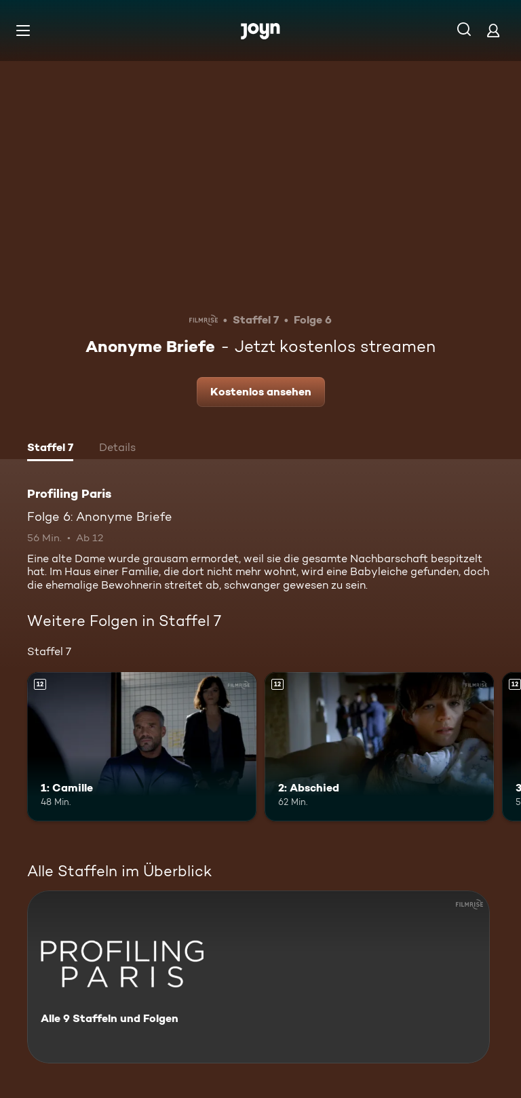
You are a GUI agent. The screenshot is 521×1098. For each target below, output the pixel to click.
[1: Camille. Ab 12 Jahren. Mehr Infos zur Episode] (141, 746)
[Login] (493, 30)
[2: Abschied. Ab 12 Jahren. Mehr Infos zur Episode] (379, 746)
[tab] (50, 449)
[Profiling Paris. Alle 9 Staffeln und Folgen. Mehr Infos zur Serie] (258, 976)
